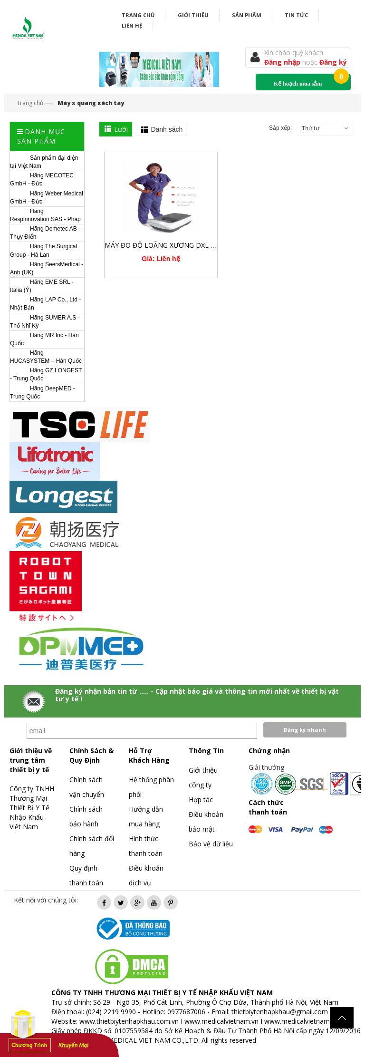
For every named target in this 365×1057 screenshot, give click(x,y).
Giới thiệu (193, 15)
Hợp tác (201, 799)
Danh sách (166, 129)
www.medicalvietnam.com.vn (309, 1021)
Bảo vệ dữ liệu (211, 843)
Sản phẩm (246, 15)
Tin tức (296, 15)
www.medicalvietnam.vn (221, 1021)
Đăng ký (333, 62)
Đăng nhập (283, 62)
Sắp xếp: (280, 128)
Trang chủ (138, 15)
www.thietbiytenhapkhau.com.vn (129, 1021)
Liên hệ (132, 25)
